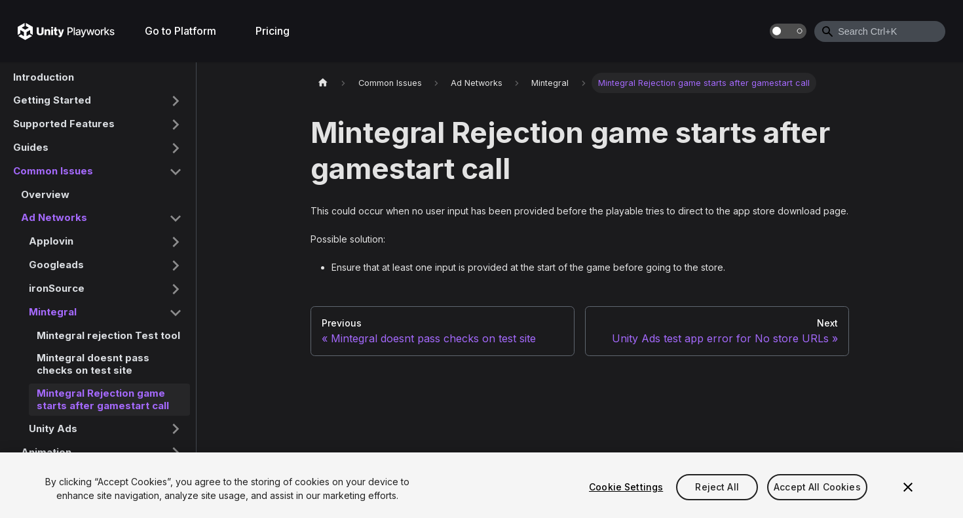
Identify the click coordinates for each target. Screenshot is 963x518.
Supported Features (64, 123)
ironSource (57, 288)
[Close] (908, 487)
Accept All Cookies (817, 486)
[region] (481, 485)
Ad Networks (54, 217)
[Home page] (323, 83)
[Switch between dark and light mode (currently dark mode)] (788, 31)
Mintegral (53, 312)
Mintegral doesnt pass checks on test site (93, 363)
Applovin (51, 241)
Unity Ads (53, 428)
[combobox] (879, 31)
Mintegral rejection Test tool (108, 335)
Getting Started (52, 100)
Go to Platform (180, 30)
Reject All (716, 486)
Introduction (43, 77)
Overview (45, 194)
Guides (30, 147)
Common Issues (53, 171)
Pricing (272, 30)
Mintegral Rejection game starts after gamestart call (103, 399)
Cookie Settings (626, 486)
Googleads (56, 264)
